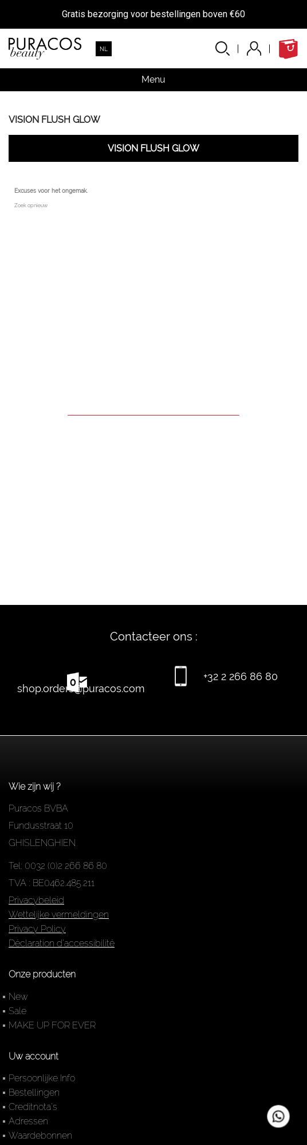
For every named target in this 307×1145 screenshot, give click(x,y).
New (18, 996)
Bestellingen (34, 1092)
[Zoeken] (153, 399)
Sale (17, 1011)
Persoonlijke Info (42, 1078)
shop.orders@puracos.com (81, 688)
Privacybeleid (36, 900)
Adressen (28, 1121)
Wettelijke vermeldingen (59, 914)
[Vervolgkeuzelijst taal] (104, 48)
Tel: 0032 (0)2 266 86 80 (58, 865)
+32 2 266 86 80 (240, 676)
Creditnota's (33, 1106)
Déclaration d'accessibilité (62, 943)
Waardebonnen (40, 1135)
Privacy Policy (37, 928)
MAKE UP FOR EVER (52, 1025)
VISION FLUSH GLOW (54, 119)
